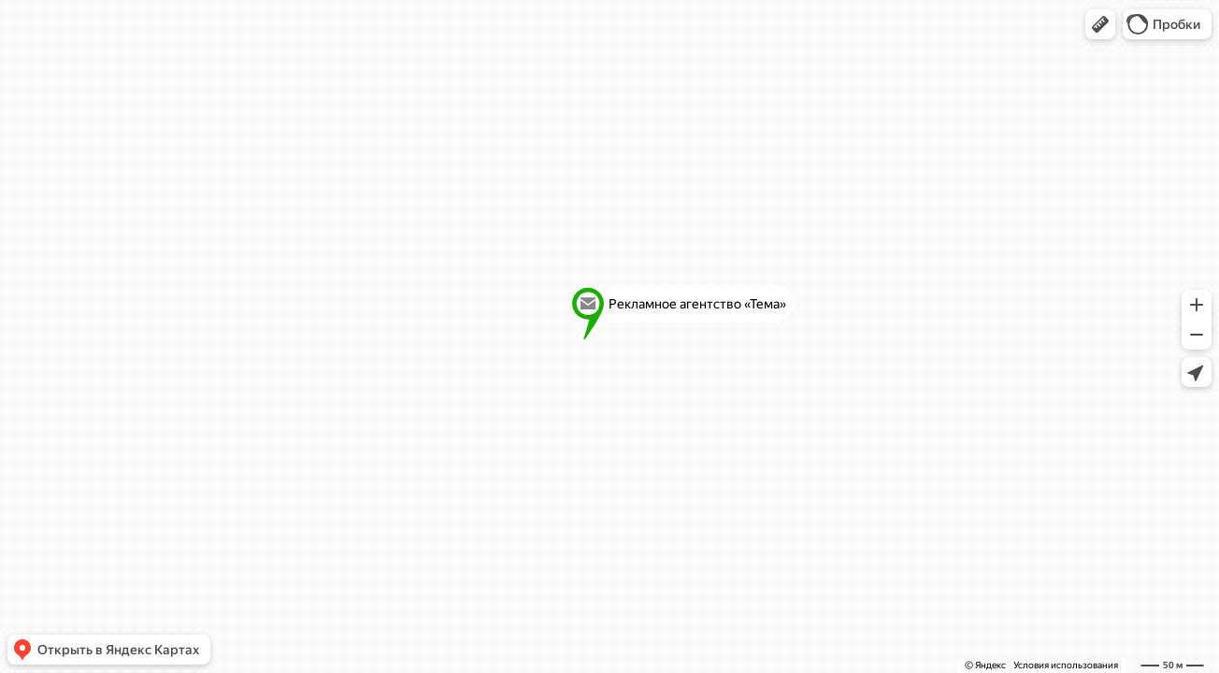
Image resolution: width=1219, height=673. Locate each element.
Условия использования (1065, 665)
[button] (1100, 24)
